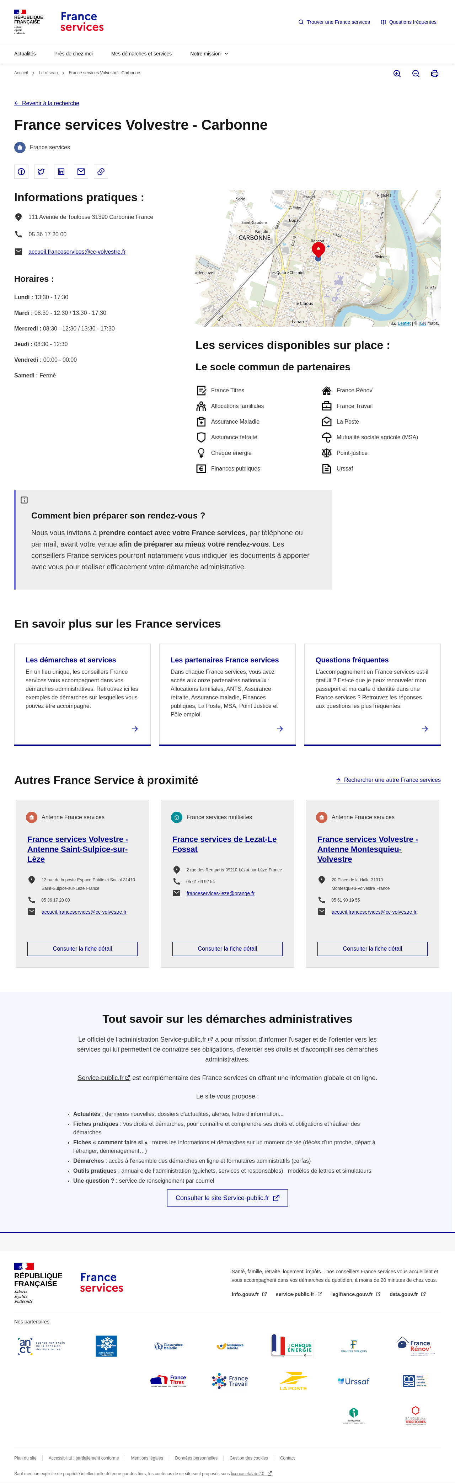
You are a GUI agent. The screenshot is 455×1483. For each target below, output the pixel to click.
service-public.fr (296, 1294)
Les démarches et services (71, 660)
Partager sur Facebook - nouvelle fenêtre (21, 172)
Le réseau (48, 72)
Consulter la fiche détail (82, 949)
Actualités (25, 54)
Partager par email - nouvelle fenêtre (81, 172)
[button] (318, 250)
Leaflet (404, 323)
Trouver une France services (338, 22)
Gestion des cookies (249, 1458)
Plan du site (25, 1458)
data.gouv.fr (404, 1294)
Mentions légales (147, 1458)
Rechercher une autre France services (392, 780)
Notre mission (205, 54)
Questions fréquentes (413, 22)
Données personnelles (196, 1458)
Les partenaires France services (225, 660)
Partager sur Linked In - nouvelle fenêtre (61, 172)
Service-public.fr (183, 1039)
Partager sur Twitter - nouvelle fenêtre (41, 172)
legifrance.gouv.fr (352, 1294)
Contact (287, 1458)
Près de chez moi (73, 54)
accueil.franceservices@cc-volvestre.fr (76, 252)
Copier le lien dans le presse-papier (101, 172)
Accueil (21, 72)
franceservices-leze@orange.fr (221, 893)
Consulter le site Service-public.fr (222, 1198)
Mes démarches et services (141, 54)
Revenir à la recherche (50, 103)
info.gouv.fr (246, 1294)
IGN (422, 323)
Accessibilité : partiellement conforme (84, 1458)
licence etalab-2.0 (248, 1473)
